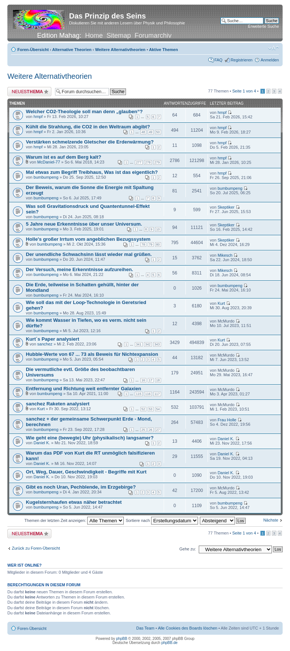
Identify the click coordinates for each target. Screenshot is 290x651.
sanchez (44, 344)
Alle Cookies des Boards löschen (187, 628)
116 (148, 394)
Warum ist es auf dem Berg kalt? (63, 157)
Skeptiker (226, 207)
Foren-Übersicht (33, 49)
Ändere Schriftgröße (273, 48)
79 (151, 244)
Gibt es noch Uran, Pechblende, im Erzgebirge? (81, 487)
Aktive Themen (163, 49)
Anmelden (269, 60)
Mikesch (225, 255)
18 (158, 380)
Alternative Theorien (71, 49)
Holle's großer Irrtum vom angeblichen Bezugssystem (88, 239)
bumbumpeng (46, 177)
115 (138, 394)
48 (143, 132)
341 (138, 344)
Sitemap (118, 35)
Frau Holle (227, 420)
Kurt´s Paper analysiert (52, 339)
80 (158, 244)
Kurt (221, 303)
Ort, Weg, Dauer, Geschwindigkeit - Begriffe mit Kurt (86, 472)
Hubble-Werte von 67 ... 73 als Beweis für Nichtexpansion (92, 354)
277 (138, 162)
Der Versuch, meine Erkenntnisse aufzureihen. (79, 269)
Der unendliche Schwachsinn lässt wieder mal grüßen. (89, 254)
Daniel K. (42, 443)
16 (143, 380)
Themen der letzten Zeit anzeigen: (74, 520)
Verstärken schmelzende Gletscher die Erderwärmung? (90, 142)
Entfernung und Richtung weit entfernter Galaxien (83, 388)
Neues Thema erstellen (29, 91)
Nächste (270, 520)
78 (143, 244)
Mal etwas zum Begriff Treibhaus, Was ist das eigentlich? (92, 172)
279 (157, 162)
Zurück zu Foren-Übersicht (36, 548)
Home (94, 35)
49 (151, 132)
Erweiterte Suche (263, 26)
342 (148, 344)
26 (151, 430)
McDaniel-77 (48, 162)
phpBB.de (169, 643)
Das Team (145, 628)
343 (157, 344)
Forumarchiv (152, 35)
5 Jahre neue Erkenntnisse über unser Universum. (84, 224)
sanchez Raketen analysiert (57, 404)
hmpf (38, 116)
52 (143, 409)
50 (158, 132)
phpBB (121, 639)
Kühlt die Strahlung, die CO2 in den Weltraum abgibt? (88, 126)
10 (158, 229)
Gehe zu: (187, 549)
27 (158, 430)
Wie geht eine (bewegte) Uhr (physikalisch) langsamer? (90, 438)
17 (151, 380)
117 (157, 394)
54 (158, 409)
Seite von (244, 91)
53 (151, 409)
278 (148, 162)
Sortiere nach (162, 520)
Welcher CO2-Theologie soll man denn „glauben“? (84, 111)
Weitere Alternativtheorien (120, 49)
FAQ (218, 60)
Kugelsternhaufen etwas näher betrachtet (74, 502)
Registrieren (241, 60)
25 (143, 430)
